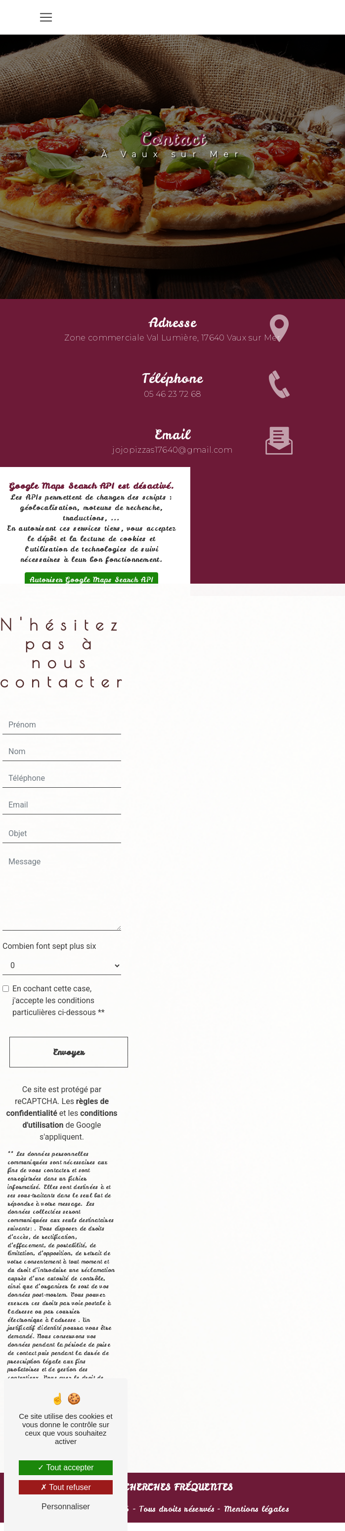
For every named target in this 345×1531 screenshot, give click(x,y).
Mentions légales (255, 1508)
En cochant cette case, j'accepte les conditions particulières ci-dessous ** (58, 1000)
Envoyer (68, 1052)
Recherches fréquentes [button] (172, 1487)
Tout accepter (65, 1467)
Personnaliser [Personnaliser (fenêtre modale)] (66, 1506)
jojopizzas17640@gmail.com (172, 433)
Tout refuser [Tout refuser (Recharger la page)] (66, 1487)
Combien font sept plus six (49, 946)
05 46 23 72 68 (172, 377)
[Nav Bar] (46, 17)
